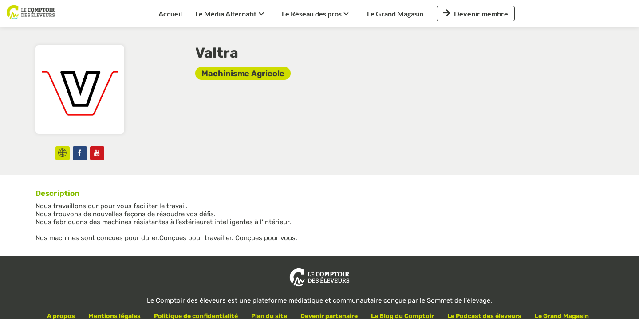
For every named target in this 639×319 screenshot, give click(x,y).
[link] (170, 13)
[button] (476, 13)
